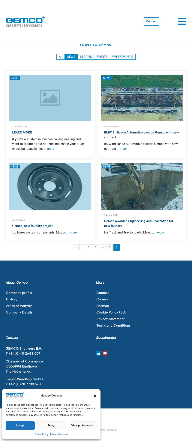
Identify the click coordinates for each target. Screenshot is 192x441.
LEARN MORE (22, 132)
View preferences (82, 425)
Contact (102, 293)
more (50, 148)
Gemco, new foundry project (32, 226)
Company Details (19, 312)
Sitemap (102, 306)
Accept (20, 425)
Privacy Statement (59, 434)
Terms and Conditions (113, 325)
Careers (102, 299)
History (11, 299)
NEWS (15, 77)
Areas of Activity (19, 306)
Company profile (19, 293)
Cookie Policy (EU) (111, 312)
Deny (51, 425)
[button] (95, 396)
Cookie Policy (41, 434)
